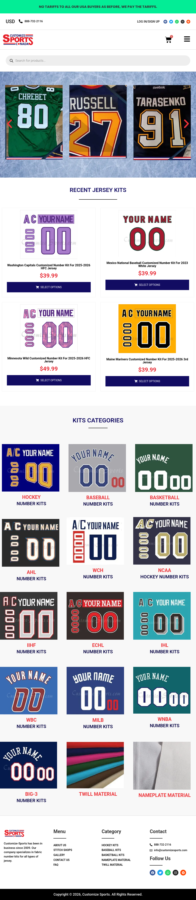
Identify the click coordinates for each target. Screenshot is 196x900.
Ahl (31, 572)
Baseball (98, 497)
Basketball (164, 497)
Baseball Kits (111, 850)
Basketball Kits (113, 855)
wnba (165, 719)
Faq (55, 864)
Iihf (31, 645)
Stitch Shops (62, 850)
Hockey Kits (110, 845)
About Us (59, 845)
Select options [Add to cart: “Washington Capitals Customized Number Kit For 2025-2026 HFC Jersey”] (51, 287)
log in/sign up (148, 21)
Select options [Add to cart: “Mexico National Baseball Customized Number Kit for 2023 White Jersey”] (149, 284)
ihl (164, 645)
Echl (98, 645)
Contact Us (61, 859)
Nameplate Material (116, 859)
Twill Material (112, 864)
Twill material (98, 794)
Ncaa (164, 570)
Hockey (31, 497)
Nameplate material (165, 795)
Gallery (59, 855)
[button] (9, 124)
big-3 (31, 794)
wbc (31, 720)
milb (98, 720)
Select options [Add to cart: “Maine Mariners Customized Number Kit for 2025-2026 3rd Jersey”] (149, 381)
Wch (98, 570)
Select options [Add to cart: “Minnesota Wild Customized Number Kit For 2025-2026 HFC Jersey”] (51, 380)
